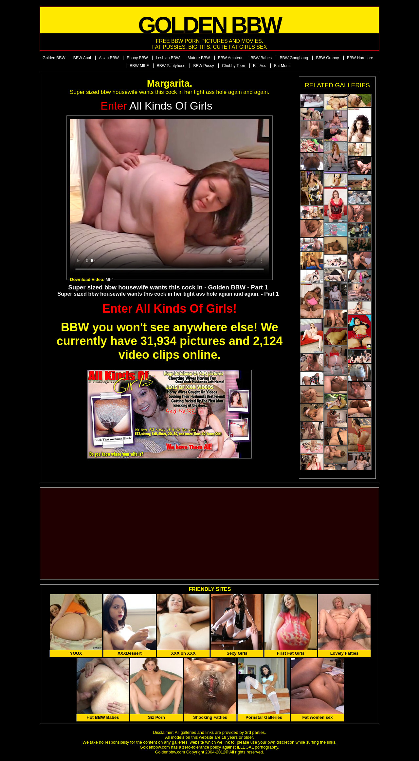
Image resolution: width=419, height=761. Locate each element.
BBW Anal (82, 58)
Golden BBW (54, 58)
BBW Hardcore (360, 58)
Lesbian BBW (168, 58)
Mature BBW (199, 58)
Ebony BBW (137, 58)
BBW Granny (327, 58)
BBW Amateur (230, 58)
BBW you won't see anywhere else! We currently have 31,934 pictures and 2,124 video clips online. (169, 340)
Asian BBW (109, 58)
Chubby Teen (233, 65)
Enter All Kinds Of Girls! (169, 308)
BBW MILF (139, 65)
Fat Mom (281, 65)
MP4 (110, 279)
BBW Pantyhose (171, 65)
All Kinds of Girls (156, 106)
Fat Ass (259, 65)
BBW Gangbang (294, 58)
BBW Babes (261, 58)
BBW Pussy (203, 65)
